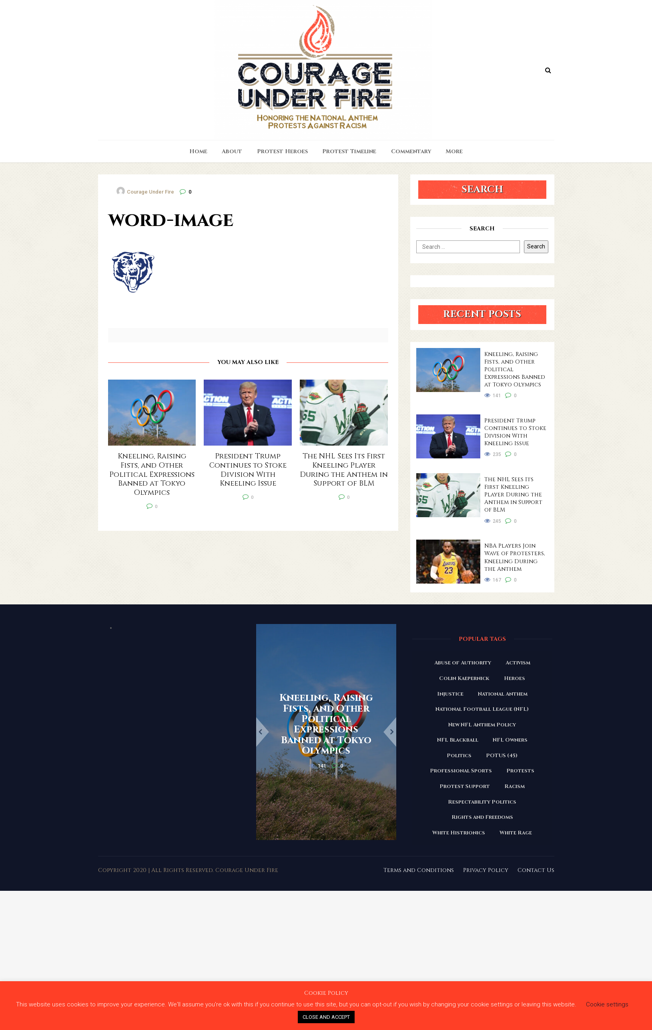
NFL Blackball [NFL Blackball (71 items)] (457, 740)
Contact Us (536, 870)
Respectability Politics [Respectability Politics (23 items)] (482, 802)
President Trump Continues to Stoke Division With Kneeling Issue (515, 432)
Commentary (411, 151)
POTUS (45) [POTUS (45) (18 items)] (502, 755)
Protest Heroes (282, 151)
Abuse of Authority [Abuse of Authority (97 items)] (462, 662)
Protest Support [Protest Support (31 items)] (464, 786)
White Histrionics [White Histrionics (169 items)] (458, 832)
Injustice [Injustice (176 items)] (450, 694)
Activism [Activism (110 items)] (518, 662)
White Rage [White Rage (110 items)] (516, 832)
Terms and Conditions (418, 870)
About (232, 151)
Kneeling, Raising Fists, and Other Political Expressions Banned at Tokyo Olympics (514, 369)
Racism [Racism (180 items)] (514, 786)
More (454, 151)
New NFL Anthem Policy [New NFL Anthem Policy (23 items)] (482, 724)
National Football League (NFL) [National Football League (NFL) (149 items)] (482, 709)
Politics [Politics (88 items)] (459, 755)
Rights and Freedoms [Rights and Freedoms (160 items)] (482, 817)
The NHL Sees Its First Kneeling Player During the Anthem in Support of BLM (513, 495)
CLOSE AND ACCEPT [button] (326, 1017)
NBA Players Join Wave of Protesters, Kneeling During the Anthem (514, 557)
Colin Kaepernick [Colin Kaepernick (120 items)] (464, 678)
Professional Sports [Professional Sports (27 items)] (461, 770)
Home (198, 151)
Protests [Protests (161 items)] (520, 770)
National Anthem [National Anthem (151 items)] (503, 694)
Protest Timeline (349, 151)
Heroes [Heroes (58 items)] (514, 678)
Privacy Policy (485, 870)
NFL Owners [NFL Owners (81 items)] (510, 740)
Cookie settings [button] (607, 1004)
